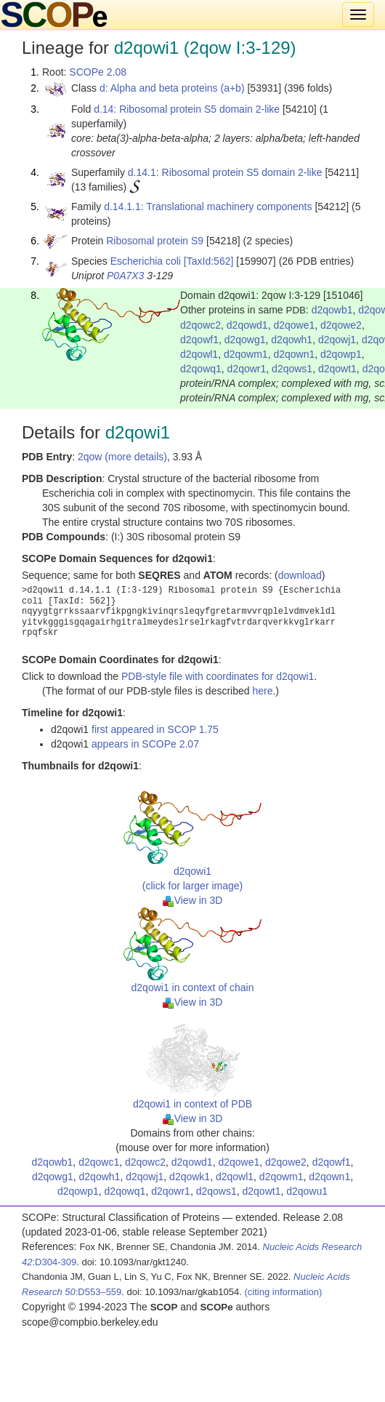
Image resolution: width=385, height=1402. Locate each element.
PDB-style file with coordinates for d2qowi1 (217, 676)
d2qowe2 (341, 325)
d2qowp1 (341, 354)
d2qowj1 (337, 339)
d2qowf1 (199, 339)
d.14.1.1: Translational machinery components (208, 206)
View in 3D (193, 900)
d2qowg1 (245, 339)
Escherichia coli (145, 261)
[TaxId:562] (209, 261)
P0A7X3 (125, 275)
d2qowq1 (201, 368)
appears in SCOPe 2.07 (145, 744)
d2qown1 (294, 354)
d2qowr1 (247, 368)
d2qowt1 (337, 368)
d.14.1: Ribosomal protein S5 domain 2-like (225, 172)
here (262, 691)
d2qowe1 (294, 325)
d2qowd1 (247, 325)
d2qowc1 (98, 1162)
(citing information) (283, 1291)
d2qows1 (292, 368)
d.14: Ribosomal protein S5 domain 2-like (187, 109)
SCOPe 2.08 (97, 72)
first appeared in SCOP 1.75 (155, 729)
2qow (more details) (122, 456)
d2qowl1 (199, 354)
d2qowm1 (246, 354)
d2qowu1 (307, 1191)
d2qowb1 (332, 310)
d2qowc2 (200, 325)
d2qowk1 (189, 1176)
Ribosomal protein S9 (154, 241)
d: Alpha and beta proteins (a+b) (172, 88)
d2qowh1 (291, 339)
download (300, 575)
